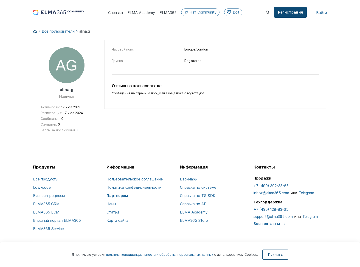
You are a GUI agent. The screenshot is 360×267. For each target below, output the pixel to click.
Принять (275, 254)
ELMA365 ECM (46, 212)
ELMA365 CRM (46, 204)
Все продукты (45, 179)
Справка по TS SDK (197, 195)
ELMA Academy (194, 212)
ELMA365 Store (194, 220)
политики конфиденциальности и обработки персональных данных (160, 254)
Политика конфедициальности (134, 187)
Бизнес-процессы (49, 195)
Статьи (113, 212)
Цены (111, 204)
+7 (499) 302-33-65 (271, 185)
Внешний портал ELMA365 (57, 220)
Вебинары (188, 179)
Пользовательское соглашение (135, 179)
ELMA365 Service (48, 228)
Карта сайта (117, 220)
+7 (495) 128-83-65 (270, 209)
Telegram (306, 193)
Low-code (42, 187)
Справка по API (194, 204)
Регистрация (290, 12)
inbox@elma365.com (271, 193)
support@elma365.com (273, 216)
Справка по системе (198, 187)
